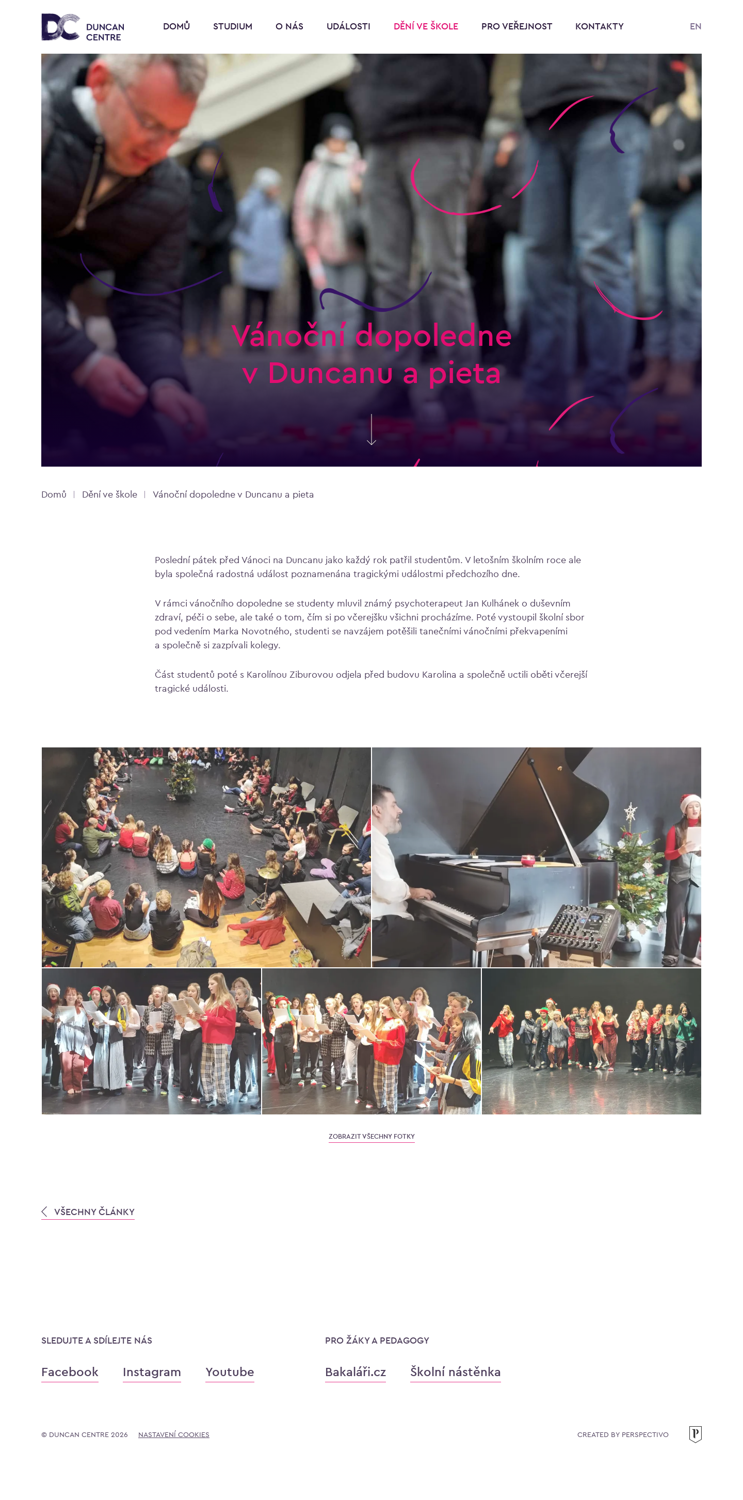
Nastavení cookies (173, 1434)
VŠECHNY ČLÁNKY (88, 1212)
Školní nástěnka (455, 1372)
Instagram (152, 1372)
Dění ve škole (427, 26)
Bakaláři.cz (355, 1372)
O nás (291, 26)
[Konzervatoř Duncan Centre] (82, 27)
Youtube (229, 1372)
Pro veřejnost (518, 26)
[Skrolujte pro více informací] (371, 440)
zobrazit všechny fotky (372, 1136)
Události (350, 26)
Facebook (70, 1372)
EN (696, 26)
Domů (176, 26)
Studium (234, 26)
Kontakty (599, 26)
